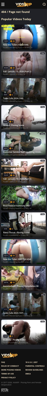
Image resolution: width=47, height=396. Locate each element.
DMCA (28, 374)
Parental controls (34, 366)
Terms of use (7, 374)
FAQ (3, 362)
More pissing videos (11, 370)
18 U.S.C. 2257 (31, 362)
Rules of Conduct (10, 366)
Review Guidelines (34, 370)
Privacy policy (8, 377)
